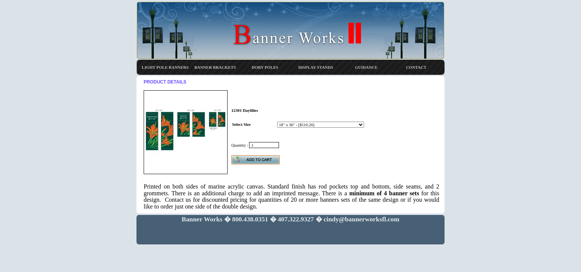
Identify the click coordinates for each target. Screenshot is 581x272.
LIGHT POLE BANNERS (165, 67)
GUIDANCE (366, 67)
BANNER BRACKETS (215, 67)
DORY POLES (265, 67)
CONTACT (416, 67)
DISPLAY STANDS (315, 67)
